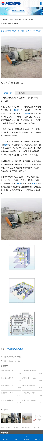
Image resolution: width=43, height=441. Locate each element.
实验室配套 (16, 23)
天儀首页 (11, 31)
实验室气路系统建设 (14, 357)
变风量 (34, 184)
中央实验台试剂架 (13, 361)
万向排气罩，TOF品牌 (37, 415)
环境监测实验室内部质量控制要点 (29, 385)
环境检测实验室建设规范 (8, 390)
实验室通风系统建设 (27, 415)
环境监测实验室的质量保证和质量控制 (8, 385)
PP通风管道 (16, 415)
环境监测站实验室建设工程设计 (29, 390)
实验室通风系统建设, (15, 349)
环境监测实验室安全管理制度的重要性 (8, 371)
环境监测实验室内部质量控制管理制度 (29, 375)
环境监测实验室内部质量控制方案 (8, 380)
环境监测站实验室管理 (29, 371)
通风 (6, 145)
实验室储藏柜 (6, 23)
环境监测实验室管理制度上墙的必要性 (8, 375)
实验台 (25, 19)
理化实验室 (5, 19)
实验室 (27, 113)
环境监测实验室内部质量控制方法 (29, 380)
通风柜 (31, 19)
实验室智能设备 (16, 19)
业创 (19, 184)
